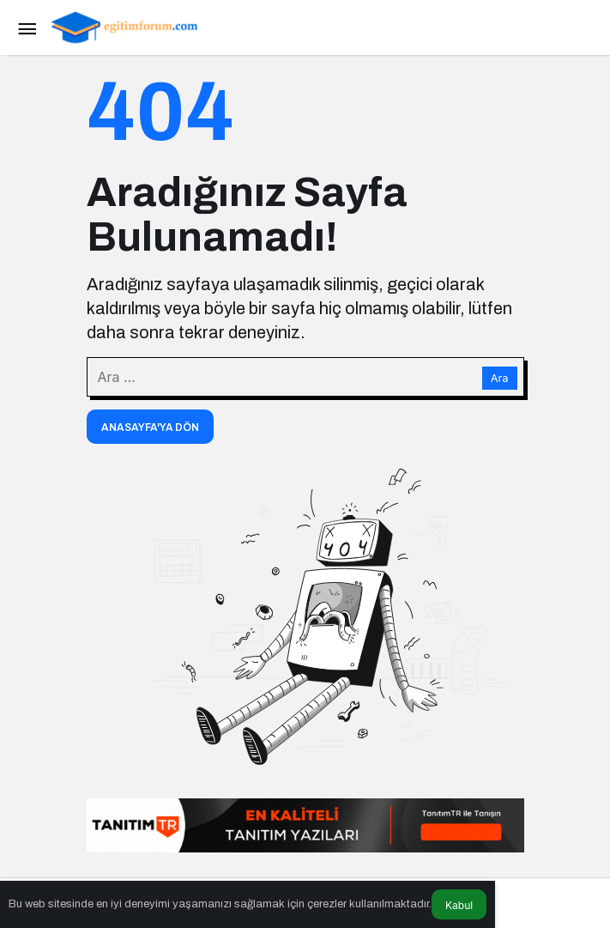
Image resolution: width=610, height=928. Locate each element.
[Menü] (26, 27)
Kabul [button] (459, 905)
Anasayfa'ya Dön (150, 428)
